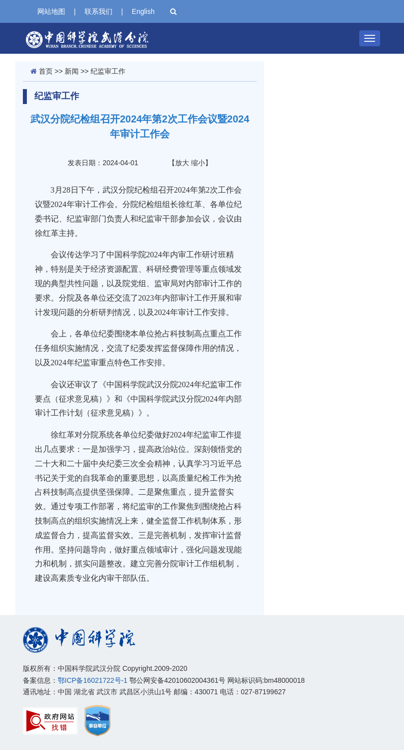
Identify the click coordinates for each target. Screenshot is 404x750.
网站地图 (51, 11)
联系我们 (98, 11)
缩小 (198, 163)
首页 (46, 71)
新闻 (72, 71)
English (143, 11)
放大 (182, 163)
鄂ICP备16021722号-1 (92, 680)
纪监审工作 (108, 71)
